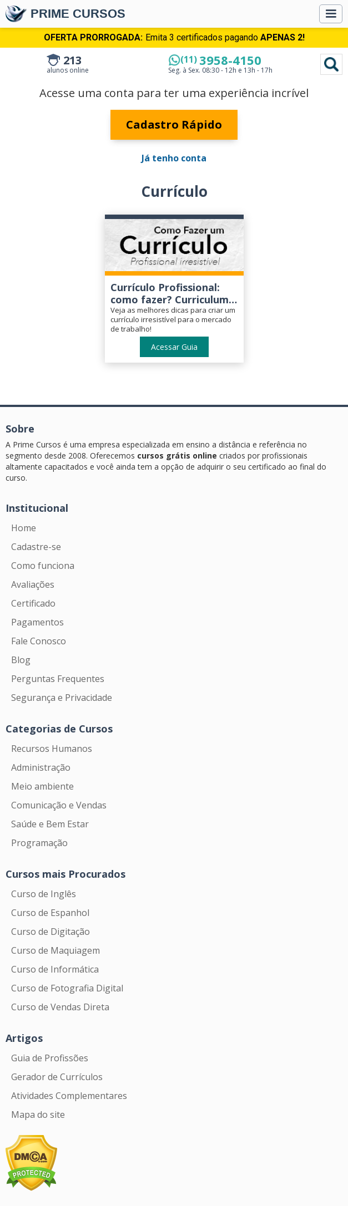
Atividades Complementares (69, 1096)
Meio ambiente (42, 786)
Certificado (33, 603)
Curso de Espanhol (50, 913)
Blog (21, 660)
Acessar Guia (174, 347)
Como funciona (42, 565)
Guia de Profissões (49, 1058)
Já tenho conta (174, 158)
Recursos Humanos (51, 748)
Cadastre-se (36, 547)
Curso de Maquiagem (55, 950)
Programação (39, 843)
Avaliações (32, 584)
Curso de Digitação (50, 931)
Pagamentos (37, 622)
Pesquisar (331, 64)
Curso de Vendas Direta (60, 1007)
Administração (40, 767)
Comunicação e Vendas (59, 805)
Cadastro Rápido (174, 124)
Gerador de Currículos (57, 1077)
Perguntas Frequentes (57, 679)
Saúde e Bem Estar (50, 824)
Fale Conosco (38, 641)
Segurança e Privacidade (61, 697)
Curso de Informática (55, 969)
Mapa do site (38, 1114)
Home (23, 528)
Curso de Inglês (43, 894)
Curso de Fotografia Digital (67, 988)
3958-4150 (220, 60)
